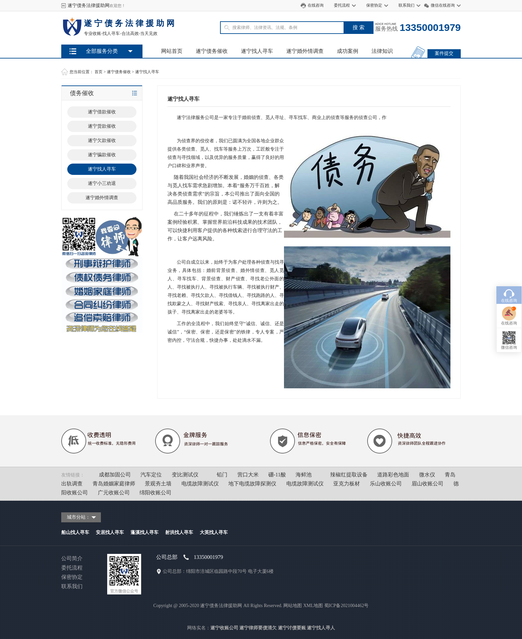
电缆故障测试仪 (200, 483)
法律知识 (382, 51)
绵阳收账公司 (155, 492)
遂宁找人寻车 (257, 51)
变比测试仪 (185, 474)
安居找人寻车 (110, 532)
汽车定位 (151, 474)
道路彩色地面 (393, 474)
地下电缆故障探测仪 (252, 483)
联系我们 (406, 5)
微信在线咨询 (443, 5)
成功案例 (347, 51)
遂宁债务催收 (212, 51)
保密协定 (374, 5)
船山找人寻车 (75, 532)
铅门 (222, 474)
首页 (99, 71)
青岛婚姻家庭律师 (114, 483)
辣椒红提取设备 (349, 474)
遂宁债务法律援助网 (89, 5)
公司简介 (72, 558)
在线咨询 (316, 5)
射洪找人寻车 (179, 532)
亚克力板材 (346, 483)
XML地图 (313, 605)
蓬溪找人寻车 (144, 532)
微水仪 (427, 474)
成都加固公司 (115, 474)
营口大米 (248, 474)
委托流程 (342, 5)
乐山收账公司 (386, 483)
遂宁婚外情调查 (305, 51)
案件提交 (444, 53)
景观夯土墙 (158, 483)
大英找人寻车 (214, 532)
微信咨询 (509, 310)
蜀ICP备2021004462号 (346, 605)
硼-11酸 (277, 474)
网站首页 (171, 51)
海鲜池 (304, 474)
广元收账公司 (114, 492)
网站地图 (292, 605)
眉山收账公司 (427, 483)
